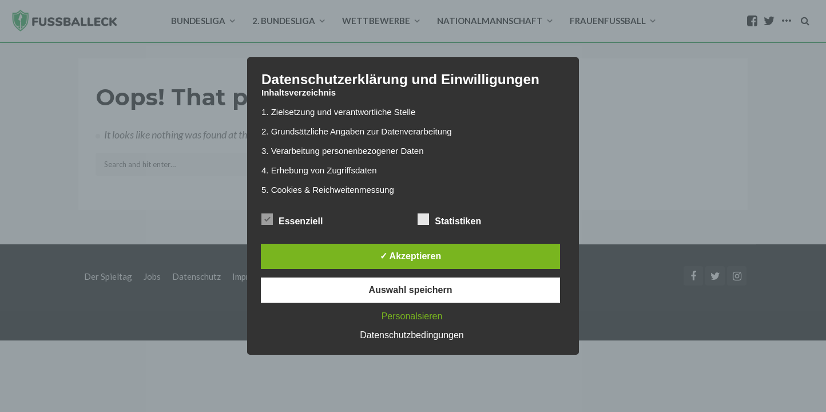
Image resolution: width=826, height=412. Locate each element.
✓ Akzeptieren (411, 256)
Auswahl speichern (410, 290)
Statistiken (449, 219)
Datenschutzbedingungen (411, 335)
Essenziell (292, 219)
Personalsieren (412, 316)
